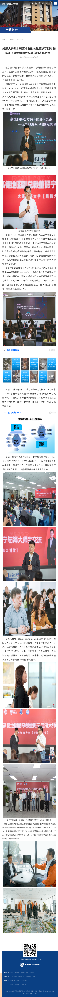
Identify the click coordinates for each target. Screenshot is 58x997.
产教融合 (11, 39)
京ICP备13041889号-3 (46, 991)
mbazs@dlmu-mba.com (27, 972)
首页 (3, 39)
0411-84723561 (14, 972)
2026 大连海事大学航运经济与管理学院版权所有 (21, 991)
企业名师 (20, 39)
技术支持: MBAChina (30, 993)
